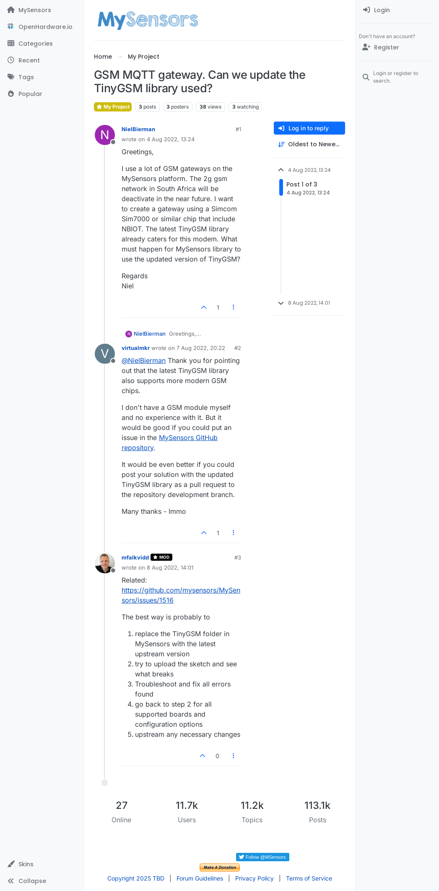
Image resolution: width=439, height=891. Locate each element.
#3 (237, 557)
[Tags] (41, 77)
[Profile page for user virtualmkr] (105, 354)
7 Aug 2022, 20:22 (201, 347)
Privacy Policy (254, 878)
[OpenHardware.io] (41, 27)
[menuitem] (397, 10)
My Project (113, 107)
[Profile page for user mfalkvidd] (105, 563)
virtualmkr (136, 347)
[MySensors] (41, 10)
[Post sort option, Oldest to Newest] (309, 144)
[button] (41, 864)
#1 (238, 129)
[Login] (397, 10)
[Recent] (41, 60)
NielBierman (138, 129)
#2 (237, 347)
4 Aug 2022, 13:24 (171, 139)
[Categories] (41, 43)
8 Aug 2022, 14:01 (170, 567)
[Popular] (41, 94)
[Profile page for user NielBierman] (105, 135)
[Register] (397, 47)
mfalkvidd (135, 557)
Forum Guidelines (200, 878)
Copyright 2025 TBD (135, 878)
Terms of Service (309, 878)
